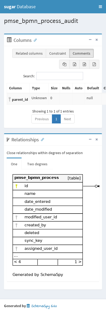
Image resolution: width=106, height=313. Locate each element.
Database (20, 6)
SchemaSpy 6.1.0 (42, 306)
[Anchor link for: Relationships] (41, 139)
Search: (53, 76)
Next (67, 119)
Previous (42, 119)
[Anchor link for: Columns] (34, 39)
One (14, 164)
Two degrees (37, 164)
